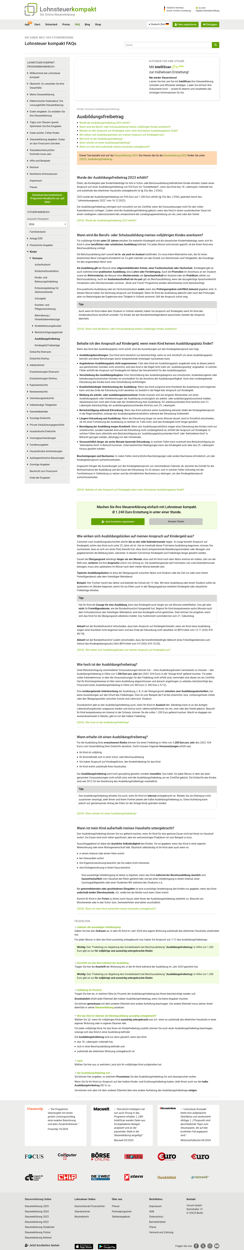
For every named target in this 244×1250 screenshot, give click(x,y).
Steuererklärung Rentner (38, 1237)
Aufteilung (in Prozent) (89, 990)
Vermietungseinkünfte (42, 398)
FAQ (77, 24)
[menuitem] (158, 24)
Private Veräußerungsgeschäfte (47, 424)
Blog (87, 24)
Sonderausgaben (39, 444)
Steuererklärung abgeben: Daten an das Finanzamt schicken (47, 141)
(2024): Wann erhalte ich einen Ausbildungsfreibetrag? (106, 813)
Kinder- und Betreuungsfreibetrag (46, 279)
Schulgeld (40, 298)
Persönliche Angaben (41, 245)
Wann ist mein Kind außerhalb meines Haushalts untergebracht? (114, 146)
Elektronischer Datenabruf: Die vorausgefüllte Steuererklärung (46, 103)
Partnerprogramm (122, 1211)
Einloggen (210, 24)
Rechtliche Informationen (43, 173)
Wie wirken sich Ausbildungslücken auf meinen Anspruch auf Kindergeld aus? (121, 134)
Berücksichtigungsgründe (49, 332)
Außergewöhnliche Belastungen (47, 457)
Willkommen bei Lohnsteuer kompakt (45, 75)
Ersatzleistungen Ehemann (44, 371)
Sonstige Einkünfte (40, 418)
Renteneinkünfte (39, 391)
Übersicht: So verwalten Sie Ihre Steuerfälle (47, 85)
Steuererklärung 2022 (37, 1221)
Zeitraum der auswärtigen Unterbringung (99, 927)
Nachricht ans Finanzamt (43, 471)
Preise (66, 24)
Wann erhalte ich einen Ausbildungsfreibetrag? (104, 142)
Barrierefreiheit (157, 1221)
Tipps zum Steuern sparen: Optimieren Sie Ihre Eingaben (45, 124)
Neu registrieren (186, 24)
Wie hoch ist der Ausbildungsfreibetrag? (101, 138)
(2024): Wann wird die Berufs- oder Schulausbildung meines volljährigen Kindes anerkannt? (127, 328)
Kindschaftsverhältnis (47, 271)
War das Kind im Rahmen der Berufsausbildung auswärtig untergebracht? (116, 1015)
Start (37, 24)
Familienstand (37, 231)
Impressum (36, 180)
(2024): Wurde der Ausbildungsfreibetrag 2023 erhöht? (106, 220)
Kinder (80, 109)
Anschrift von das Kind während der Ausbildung (103, 962)
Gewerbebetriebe (39, 411)
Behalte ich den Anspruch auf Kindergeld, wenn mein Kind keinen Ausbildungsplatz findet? (128, 130)
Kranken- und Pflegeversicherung (45, 306)
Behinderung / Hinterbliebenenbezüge (47, 317)
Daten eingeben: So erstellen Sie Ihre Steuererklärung (47, 113)
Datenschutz (156, 1216)
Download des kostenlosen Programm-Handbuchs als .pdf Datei (47, 198)
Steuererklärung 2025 (175, 155)
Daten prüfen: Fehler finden (44, 132)
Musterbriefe (82, 1216)
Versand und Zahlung (161, 1232)
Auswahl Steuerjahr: (38, 218)
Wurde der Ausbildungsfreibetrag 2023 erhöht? (104, 122)
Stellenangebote (121, 1216)
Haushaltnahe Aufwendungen (46, 451)
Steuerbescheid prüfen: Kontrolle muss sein (42, 152)
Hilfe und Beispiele (40, 160)
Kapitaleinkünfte (39, 385)
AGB (151, 1211)
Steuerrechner (82, 1211)
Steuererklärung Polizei (38, 1232)
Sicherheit (51, 24)
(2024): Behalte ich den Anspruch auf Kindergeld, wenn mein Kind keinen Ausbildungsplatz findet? (130, 489)
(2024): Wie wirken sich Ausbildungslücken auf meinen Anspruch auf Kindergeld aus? (124, 649)
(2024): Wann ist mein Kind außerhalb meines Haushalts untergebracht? (116, 908)
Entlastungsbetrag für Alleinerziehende (47, 290)
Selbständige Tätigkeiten (43, 404)
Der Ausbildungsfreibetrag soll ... (94, 1072)
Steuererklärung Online (38, 1199)
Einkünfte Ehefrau (39, 358)
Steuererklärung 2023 (37, 1216)
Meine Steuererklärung (42, 94)
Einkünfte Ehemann (40, 351)
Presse (33, 187)
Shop (98, 24)
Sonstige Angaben (40, 464)
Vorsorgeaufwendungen (43, 438)
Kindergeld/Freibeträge (47, 345)
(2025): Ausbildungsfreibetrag (95, 159)
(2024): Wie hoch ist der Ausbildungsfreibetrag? (103, 722)
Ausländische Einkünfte (43, 431)
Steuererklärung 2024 (126, 155)
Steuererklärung (104, 1007)
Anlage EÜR (36, 238)
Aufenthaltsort (42, 264)
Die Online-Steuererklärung (57, 14)
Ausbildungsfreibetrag (107, 109)
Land (79, 1060)
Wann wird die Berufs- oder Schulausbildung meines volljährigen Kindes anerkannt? (125, 126)
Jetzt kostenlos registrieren (118, 521)
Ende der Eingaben (40, 477)
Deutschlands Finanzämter (90, 1206)
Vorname (89, 109)
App (27, 24)
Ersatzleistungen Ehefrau (43, 378)
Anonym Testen (176, 521)
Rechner (34, 167)
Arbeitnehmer (37, 365)
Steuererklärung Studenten (39, 1227)
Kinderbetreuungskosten (48, 325)
